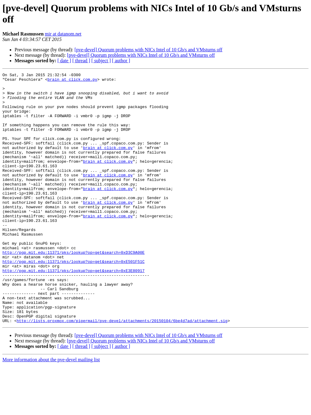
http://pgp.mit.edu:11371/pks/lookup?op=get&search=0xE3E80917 (73, 310)
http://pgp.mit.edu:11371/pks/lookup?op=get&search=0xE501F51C (73, 299)
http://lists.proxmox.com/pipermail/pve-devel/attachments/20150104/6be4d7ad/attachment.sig (122, 370)
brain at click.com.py (72, 81)
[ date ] (64, 60)
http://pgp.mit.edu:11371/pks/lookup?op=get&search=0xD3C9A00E (73, 288)
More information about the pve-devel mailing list (51, 409)
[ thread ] (81, 60)
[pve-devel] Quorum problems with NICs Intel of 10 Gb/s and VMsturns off (148, 49)
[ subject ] (101, 60)
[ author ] (121, 60)
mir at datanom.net (63, 33)
